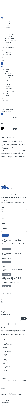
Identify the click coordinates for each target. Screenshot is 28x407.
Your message (4, 228)
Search (2, 123)
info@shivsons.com (4, 383)
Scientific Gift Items (9, 109)
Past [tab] (2, 299)
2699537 (14, 382)
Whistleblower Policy (13, 36)
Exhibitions (8, 56)
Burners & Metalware (7, 350)
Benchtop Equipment (9, 97)
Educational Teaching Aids (7, 98)
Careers (7, 25)
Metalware (8, 86)
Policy (9, 32)
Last (2, 215)
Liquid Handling (8, 78)
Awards (7, 29)
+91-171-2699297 (8, 382)
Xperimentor (8, 107)
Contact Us (4, 59)
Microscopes (8, 105)
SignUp (23, 318)
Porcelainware (8, 84)
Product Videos (9, 52)
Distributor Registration (6, 111)
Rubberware (8, 82)
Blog (3, 57)
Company (4, 20)
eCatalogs (7, 45)
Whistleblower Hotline (12, 40)
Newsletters (8, 49)
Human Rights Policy (13, 34)
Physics (7, 100)
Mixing (7, 93)
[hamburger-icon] (2, 17)
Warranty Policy (9, 42)
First (2, 211)
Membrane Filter (11, 75)
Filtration (7, 71)
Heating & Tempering (10, 91)
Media (3, 50)
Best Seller (5, 188)
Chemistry (7, 102)
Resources (4, 43)
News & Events (8, 54)
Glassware (8, 69)
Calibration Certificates (10, 47)
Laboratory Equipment (6, 89)
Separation (8, 95)
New (12, 188)
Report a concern (11, 38)
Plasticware (8, 80)
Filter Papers (10, 73)
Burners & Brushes (9, 88)
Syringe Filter (10, 77)
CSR (6, 31)
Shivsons (3, 400)
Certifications (8, 27)
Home (3, 18)
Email (2, 218)
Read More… (3, 335)
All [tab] (1, 298)
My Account (4, 60)
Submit (5, 235)
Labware (4, 68)
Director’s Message (9, 23)
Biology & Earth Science (10, 104)
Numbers (3, 223)
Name (2, 207)
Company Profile (9, 21)
